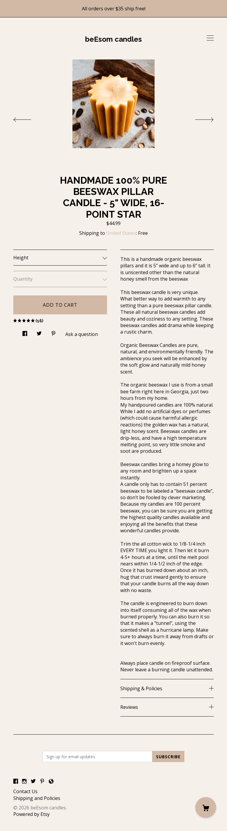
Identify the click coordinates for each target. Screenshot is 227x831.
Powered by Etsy (31, 814)
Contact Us (25, 791)
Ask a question (81, 334)
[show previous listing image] (28, 118)
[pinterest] (42, 781)
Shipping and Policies (36, 798)
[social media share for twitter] (39, 332)
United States (121, 233)
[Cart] (205, 807)
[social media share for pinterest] (53, 332)
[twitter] (33, 781)
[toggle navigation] (210, 38)
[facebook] (15, 781)
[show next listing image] (199, 118)
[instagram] (24, 781)
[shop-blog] (51, 781)
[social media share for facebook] (24, 332)
